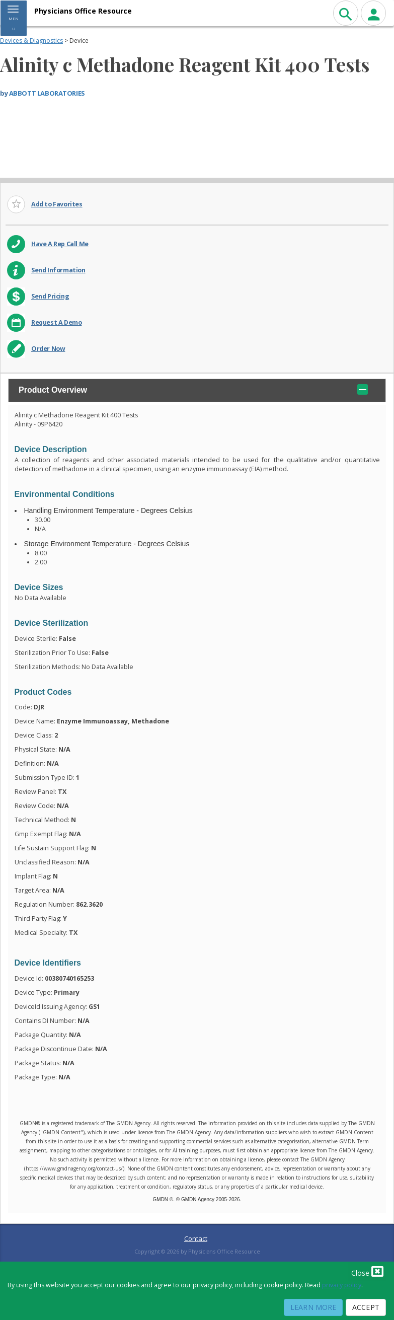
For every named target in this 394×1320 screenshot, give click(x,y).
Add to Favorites (57, 204)
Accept (365, 1307)
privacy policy (341, 1285)
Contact (195, 1238)
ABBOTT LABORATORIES (47, 93)
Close (367, 1271)
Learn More (313, 1307)
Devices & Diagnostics (31, 40)
